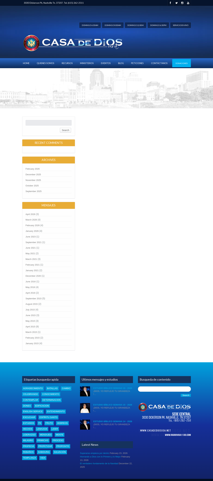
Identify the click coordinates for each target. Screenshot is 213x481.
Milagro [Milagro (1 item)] (28, 440)
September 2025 (34, 191)
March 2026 (31, 219)
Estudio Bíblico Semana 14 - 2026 (112, 421)
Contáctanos (159, 63)
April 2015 (30, 326)
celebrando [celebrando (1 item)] (30, 394)
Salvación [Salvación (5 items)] (60, 452)
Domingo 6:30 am (90, 25)
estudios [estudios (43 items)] (28, 423)
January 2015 (32, 343)
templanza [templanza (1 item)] (29, 458)
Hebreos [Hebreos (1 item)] (62, 423)
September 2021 (34, 242)
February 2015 (33, 338)
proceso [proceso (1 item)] (58, 440)
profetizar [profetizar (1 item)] (45, 446)
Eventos (106, 63)
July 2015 (30, 309)
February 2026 (33, 169)
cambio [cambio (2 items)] (66, 388)
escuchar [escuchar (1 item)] (29, 417)
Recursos (67, 63)
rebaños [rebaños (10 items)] (28, 452)
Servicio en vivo (180, 25)
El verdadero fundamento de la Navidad (99, 463)
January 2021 (32, 270)
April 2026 (30, 214)
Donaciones (182, 63)
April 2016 (30, 293)
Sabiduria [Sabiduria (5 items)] (44, 452)
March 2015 (31, 332)
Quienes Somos (45, 63)
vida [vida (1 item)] (42, 458)
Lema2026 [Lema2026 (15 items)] (42, 429)
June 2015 (31, 315)
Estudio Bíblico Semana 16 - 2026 (112, 388)
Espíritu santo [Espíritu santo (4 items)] (48, 417)
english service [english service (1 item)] (33, 411)
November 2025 (33, 180)
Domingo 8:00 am (113, 25)
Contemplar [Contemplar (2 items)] (30, 400)
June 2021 (31, 248)
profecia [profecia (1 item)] (28, 446)
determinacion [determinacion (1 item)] (51, 400)
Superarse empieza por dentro (94, 453)
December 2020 (33, 276)
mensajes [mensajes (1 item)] (45, 434)
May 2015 (30, 321)
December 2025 (33, 174)
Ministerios (87, 63)
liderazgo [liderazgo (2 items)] (29, 434)
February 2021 (33, 265)
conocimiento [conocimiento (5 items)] (50, 394)
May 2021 (30, 253)
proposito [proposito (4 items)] (62, 446)
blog (121, 63)
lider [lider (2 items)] (55, 429)
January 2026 (32, 231)
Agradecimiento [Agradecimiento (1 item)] (33, 388)
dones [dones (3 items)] (27, 406)
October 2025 (32, 185)
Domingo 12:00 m (135, 25)
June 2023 (31, 236)
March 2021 (31, 259)
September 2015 (34, 298)
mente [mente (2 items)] (59, 434)
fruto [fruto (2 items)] (49, 423)
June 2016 (31, 281)
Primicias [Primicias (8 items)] (42, 440)
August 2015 (32, 304)
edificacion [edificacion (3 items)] (42, 406)
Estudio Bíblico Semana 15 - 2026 (112, 405)
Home (26, 63)
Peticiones (137, 63)
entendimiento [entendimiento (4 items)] (56, 411)
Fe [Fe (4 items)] (39, 423)
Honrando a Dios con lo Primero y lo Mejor (100, 456)
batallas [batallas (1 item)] (52, 388)
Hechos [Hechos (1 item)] (27, 429)
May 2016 (30, 287)
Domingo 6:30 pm (158, 25)
